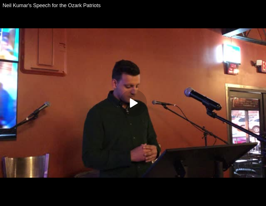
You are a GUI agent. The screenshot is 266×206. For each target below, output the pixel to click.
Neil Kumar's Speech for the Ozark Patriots (52, 5)
